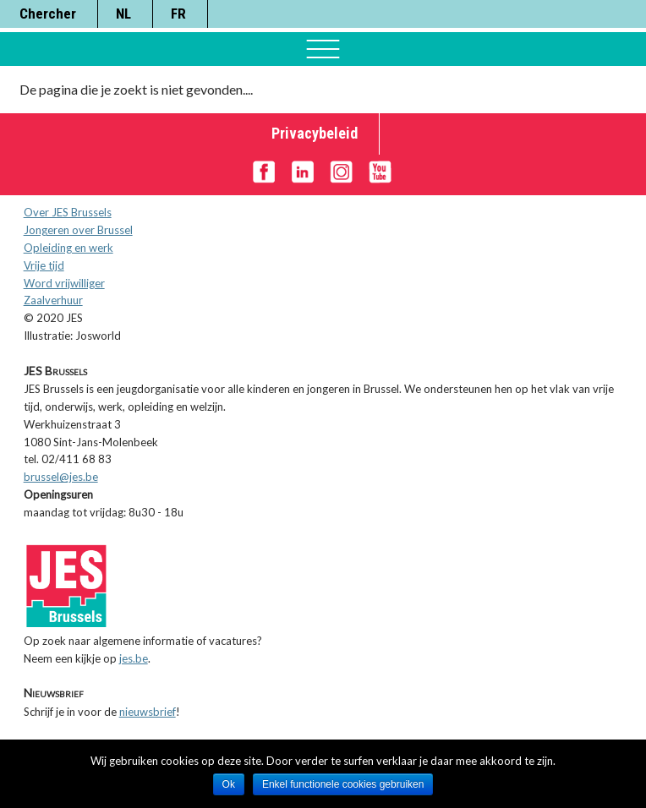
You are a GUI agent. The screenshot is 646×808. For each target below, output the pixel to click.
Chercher (47, 13)
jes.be (133, 658)
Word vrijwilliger (64, 283)
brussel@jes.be (61, 476)
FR (178, 13)
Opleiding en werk (68, 247)
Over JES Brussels (68, 212)
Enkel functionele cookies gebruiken (343, 784)
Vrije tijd (44, 265)
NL (123, 13)
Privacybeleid (314, 133)
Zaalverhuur (53, 300)
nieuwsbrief (147, 711)
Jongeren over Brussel (78, 230)
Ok (228, 784)
